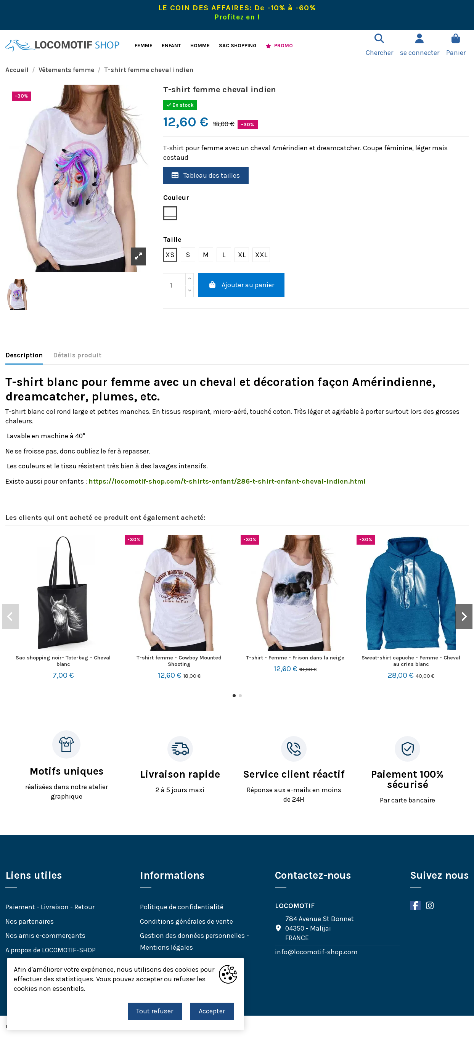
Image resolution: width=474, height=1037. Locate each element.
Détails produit (77, 355)
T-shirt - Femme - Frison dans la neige (295, 657)
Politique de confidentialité (181, 907)
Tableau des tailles (206, 175)
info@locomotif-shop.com (316, 952)
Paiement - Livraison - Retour (50, 907)
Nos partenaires (29, 921)
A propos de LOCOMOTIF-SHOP (50, 950)
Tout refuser (154, 1011)
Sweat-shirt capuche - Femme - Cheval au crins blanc (411, 660)
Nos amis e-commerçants (45, 935)
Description (24, 355)
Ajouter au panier (241, 285)
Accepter (212, 1011)
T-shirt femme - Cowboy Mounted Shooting (179, 660)
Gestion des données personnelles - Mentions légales (194, 941)
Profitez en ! (236, 17)
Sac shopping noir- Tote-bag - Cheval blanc (63, 660)
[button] (234, 695)
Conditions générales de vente (186, 921)
